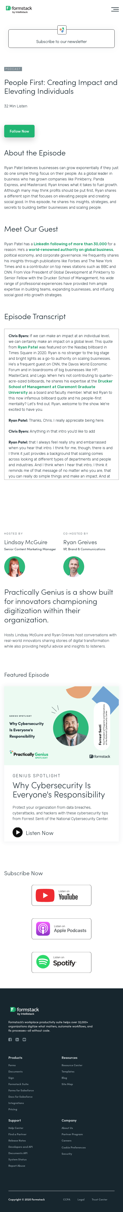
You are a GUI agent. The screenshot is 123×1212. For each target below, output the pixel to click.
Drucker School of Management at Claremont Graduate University (61, 387)
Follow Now (19, 131)
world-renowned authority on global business (71, 249)
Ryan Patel (28, 347)
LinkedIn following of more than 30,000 (71, 244)
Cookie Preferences (74, 1147)
